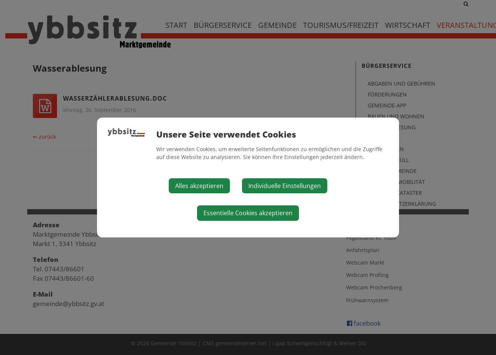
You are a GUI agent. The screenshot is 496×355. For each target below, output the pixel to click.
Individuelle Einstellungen (284, 186)
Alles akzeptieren (199, 186)
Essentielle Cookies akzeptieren (248, 213)
